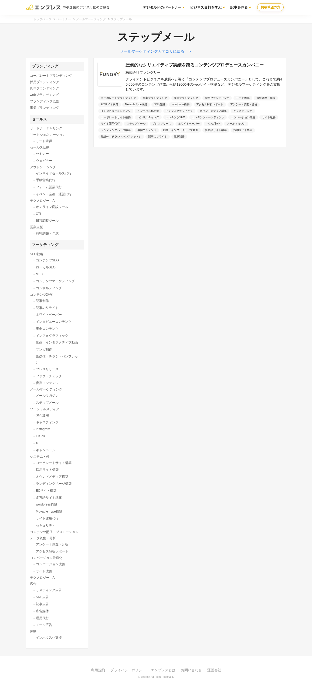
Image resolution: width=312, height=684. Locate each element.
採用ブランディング (44, 82)
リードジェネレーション (48, 135)
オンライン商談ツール (52, 207)
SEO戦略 (36, 254)
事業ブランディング (44, 108)
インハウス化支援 (49, 637)
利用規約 (98, 670)
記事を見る (239, 7)
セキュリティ (45, 525)
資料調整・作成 (47, 233)
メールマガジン (47, 395)
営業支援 (36, 227)
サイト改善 (44, 571)
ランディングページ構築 (54, 484)
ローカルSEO (46, 267)
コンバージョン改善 (50, 564)
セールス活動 (39, 147)
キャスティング (47, 422)
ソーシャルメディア (44, 409)
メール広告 (44, 625)
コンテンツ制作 (41, 294)
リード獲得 (44, 141)
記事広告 (42, 604)
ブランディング (45, 66)
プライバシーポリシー (127, 670)
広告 (33, 584)
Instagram (43, 429)
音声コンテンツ (47, 383)
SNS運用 (42, 415)
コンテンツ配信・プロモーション (54, 532)
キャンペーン (45, 450)
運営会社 (214, 670)
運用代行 (42, 618)
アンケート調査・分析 (52, 544)
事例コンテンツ (47, 329)
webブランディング (44, 95)
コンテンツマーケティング (55, 281)
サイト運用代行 (47, 518)
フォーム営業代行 (49, 187)
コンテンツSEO (47, 260)
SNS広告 (42, 597)
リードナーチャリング (46, 128)
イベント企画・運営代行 (54, 194)
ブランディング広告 (44, 101)
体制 (33, 631)
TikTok (40, 436)
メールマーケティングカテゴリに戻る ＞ (156, 51)
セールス (39, 119)
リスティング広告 (49, 590)
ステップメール (47, 403)
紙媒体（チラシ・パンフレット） (55, 359)
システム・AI (39, 457)
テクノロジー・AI (43, 201)
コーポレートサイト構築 (54, 463)
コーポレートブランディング (51, 76)
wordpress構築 (46, 504)
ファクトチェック (49, 376)
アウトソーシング (43, 167)
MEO (39, 274)
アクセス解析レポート (52, 551)
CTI (38, 214)
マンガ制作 (44, 349)
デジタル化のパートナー (162, 7)
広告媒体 (42, 611)
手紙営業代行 (45, 180)
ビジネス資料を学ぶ (206, 7)
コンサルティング (49, 288)
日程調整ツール (47, 221)
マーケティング (45, 244)
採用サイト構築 (47, 469)
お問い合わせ (191, 670)
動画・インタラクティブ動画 (57, 342)
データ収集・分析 (43, 538)
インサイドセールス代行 (54, 173)
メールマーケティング (46, 389)
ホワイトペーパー (49, 314)
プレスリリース (47, 369)
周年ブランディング (44, 88)
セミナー (42, 154)
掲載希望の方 (270, 7)
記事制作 (42, 301)
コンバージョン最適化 (46, 558)
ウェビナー (44, 161)
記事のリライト (47, 308)
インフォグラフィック (52, 336)
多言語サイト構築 (49, 498)
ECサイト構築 (46, 491)
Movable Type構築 (49, 511)
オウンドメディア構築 (52, 477)
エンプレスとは (163, 670)
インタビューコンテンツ (54, 322)
